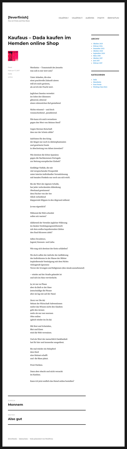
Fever (10, 67)
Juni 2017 (96, 61)
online (10, 77)
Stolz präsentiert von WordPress (41, 439)
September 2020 (99, 53)
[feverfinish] (18, 17)
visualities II (77, 18)
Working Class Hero (100, 87)
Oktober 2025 (98, 44)
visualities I (64, 18)
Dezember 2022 (98, 49)
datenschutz (113, 18)
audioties (90, 18)
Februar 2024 (98, 46)
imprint (100, 18)
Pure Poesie (97, 85)
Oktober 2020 (98, 51)
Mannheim (97, 82)
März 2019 (96, 56)
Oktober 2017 (98, 58)
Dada (10, 74)
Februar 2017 (97, 63)
